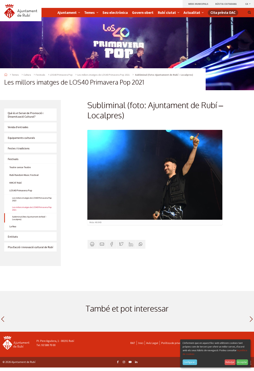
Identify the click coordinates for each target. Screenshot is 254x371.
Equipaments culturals (21, 138)
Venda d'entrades (18, 127)
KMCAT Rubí (15, 182)
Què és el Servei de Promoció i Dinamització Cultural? (25, 114)
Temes (15, 74)
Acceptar (242, 362)
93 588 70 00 (48, 345)
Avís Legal (152, 343)
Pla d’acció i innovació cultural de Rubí (30, 247)
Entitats (13, 236)
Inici (140, 343)
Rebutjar (230, 362)
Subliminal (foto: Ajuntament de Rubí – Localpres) (29, 218)
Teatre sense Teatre (20, 167)
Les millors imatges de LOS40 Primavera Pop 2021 (103, 74)
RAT (132, 343)
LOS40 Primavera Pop (61, 74)
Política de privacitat (173, 343)
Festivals (40, 74)
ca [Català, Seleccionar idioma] (248, 3)
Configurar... (190, 362)
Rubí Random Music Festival (23, 175)
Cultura (27, 74)
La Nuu (12, 226)
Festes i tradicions (19, 148)
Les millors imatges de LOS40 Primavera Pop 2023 (32, 199)
